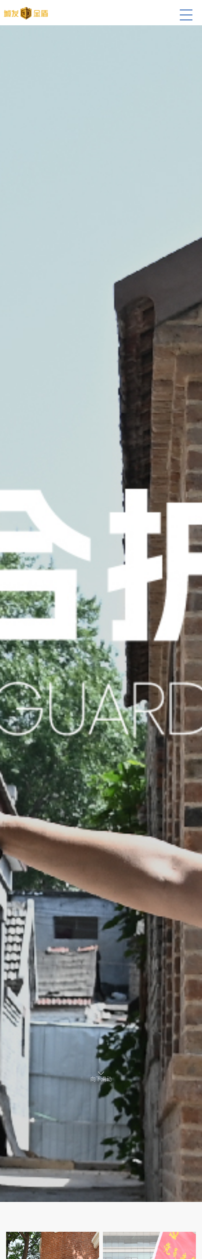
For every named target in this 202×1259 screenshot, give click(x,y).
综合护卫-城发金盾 (26, 13)
